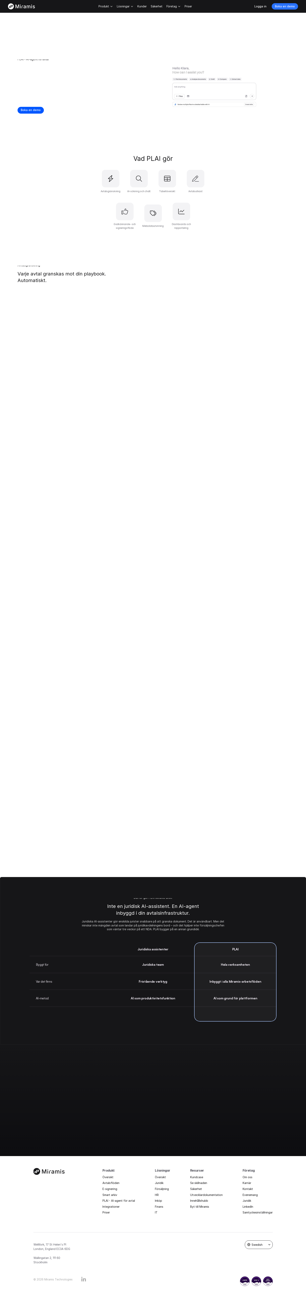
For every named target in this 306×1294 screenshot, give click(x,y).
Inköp (158, 1200)
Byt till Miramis (199, 1206)
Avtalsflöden (110, 1183)
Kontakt (248, 1189)
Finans (159, 1206)
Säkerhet (196, 1189)
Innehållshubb (199, 1200)
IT (156, 1212)
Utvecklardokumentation (206, 1195)
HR (157, 1195)
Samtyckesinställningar (258, 1212)
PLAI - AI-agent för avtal (118, 1200)
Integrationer (111, 1206)
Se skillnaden (198, 1183)
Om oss (247, 1177)
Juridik (159, 1183)
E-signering (109, 1189)
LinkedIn (248, 1206)
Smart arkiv (109, 1195)
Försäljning (162, 1189)
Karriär (247, 1183)
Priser (106, 1212)
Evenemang (250, 1195)
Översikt (107, 1177)
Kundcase (196, 1177)
